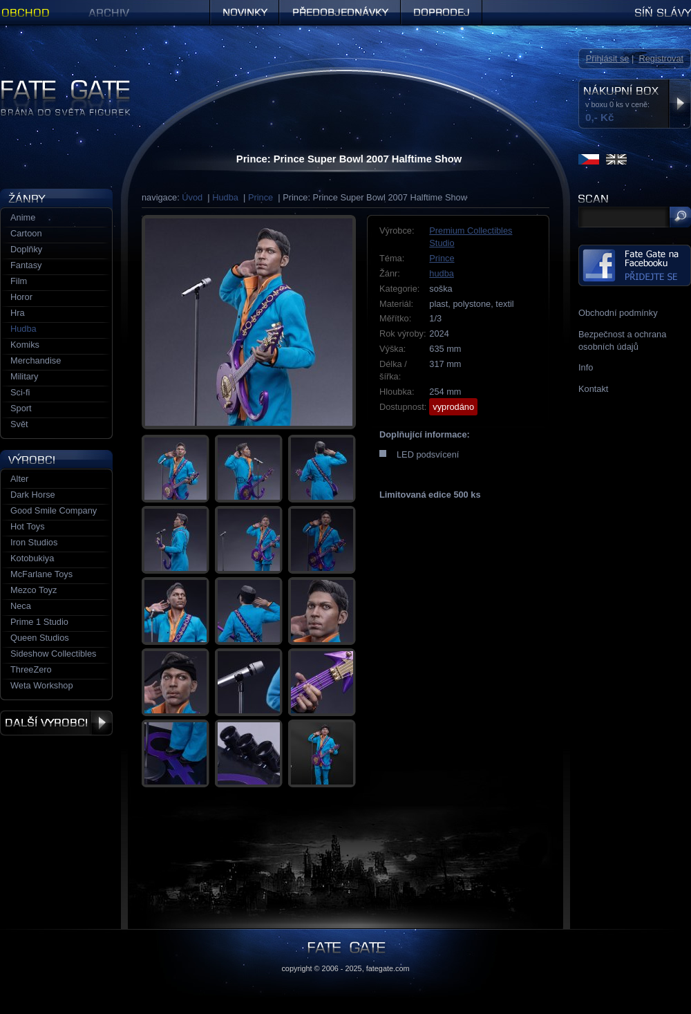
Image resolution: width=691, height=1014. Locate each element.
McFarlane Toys (41, 574)
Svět (19, 424)
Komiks (24, 344)
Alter (19, 478)
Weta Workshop (41, 685)
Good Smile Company (53, 510)
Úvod (192, 197)
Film (18, 281)
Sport (21, 408)
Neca (20, 606)
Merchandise (35, 360)
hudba (441, 273)
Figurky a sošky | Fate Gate (54, 84)
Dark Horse (32, 494)
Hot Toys (27, 526)
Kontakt (593, 389)
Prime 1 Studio (39, 622)
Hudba (225, 197)
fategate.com (388, 968)
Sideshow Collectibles (53, 653)
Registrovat (660, 58)
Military (24, 376)
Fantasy (26, 265)
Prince (260, 197)
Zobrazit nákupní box (679, 104)
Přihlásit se (608, 58)
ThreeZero (31, 669)
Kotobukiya (32, 558)
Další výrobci (56, 723)
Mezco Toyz (33, 590)
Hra (17, 313)
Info (585, 367)
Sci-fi (20, 392)
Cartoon (26, 233)
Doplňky (26, 249)
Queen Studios (39, 637)
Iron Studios (33, 542)
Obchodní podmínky (618, 313)
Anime (22, 217)
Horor (21, 297)
